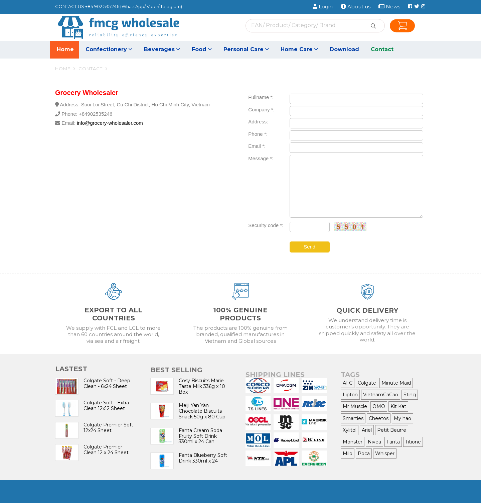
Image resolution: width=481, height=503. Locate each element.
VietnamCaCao (380, 395)
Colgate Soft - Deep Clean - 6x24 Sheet (107, 383)
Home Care (299, 49)
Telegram (170, 6)
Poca (364, 453)
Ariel (367, 430)
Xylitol (349, 430)
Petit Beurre (391, 430)
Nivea (374, 442)
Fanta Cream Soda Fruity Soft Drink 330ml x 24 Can (200, 436)
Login (323, 6)
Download (344, 49)
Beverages (162, 49)
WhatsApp (133, 6)
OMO (378, 406)
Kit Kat (398, 406)
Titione (413, 442)
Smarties (353, 418)
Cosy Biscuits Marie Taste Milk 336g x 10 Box (202, 386)
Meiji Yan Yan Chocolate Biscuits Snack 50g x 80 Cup (202, 411)
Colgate (367, 383)
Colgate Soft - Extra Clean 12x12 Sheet (106, 405)
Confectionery (109, 49)
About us (355, 6)
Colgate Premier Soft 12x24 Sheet (108, 427)
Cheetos (378, 418)
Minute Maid (396, 383)
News (389, 6)
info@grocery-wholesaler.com (110, 123)
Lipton (350, 395)
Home (65, 49)
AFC (347, 383)
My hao (402, 418)
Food (202, 49)
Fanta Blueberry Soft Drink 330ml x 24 (203, 458)
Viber (152, 6)
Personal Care (246, 49)
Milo (347, 453)
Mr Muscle (355, 406)
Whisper (384, 453)
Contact (382, 49)
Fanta (393, 442)
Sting (410, 395)
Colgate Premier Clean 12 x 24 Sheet (106, 450)
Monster (352, 442)
